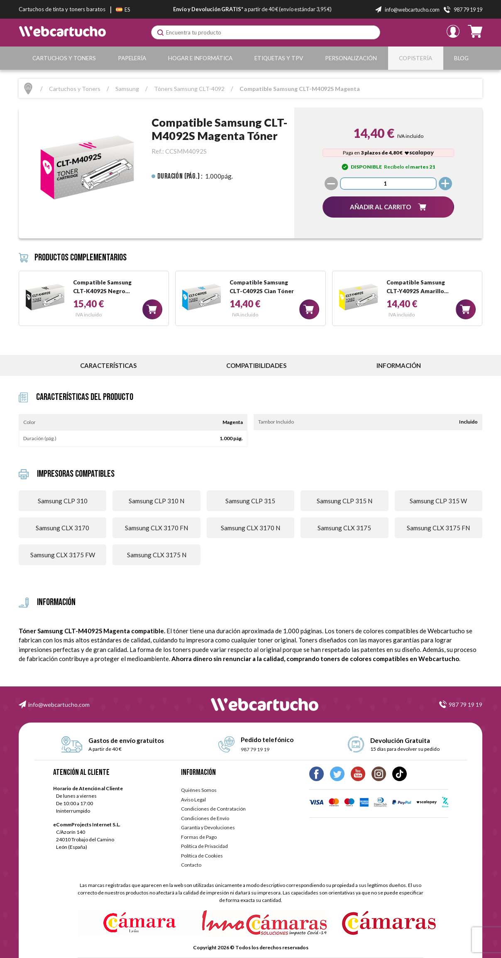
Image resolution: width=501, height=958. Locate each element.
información (398, 365)
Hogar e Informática (200, 58)
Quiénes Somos (199, 790)
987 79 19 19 (465, 704)
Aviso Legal (193, 799)
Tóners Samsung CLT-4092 (189, 88)
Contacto (191, 865)
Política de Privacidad (204, 846)
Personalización (351, 58)
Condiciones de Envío (205, 818)
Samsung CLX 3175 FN (438, 528)
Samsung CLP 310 (63, 501)
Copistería (415, 58)
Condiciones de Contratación (213, 809)
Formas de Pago (199, 837)
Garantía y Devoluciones (208, 827)
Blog (461, 58)
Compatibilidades (256, 365)
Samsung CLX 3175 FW (62, 555)
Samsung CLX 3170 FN (156, 528)
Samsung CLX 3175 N (156, 555)
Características (108, 365)
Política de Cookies (202, 856)
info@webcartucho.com (59, 704)
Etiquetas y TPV (278, 58)
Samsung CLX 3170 (62, 528)
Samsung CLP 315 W (438, 501)
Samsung (127, 88)
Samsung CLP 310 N (156, 501)
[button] (388, 207)
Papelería (132, 58)
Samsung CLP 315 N (344, 501)
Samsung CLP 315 (250, 501)
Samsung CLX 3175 (344, 528)
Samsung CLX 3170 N (250, 528)
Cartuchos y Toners (64, 58)
